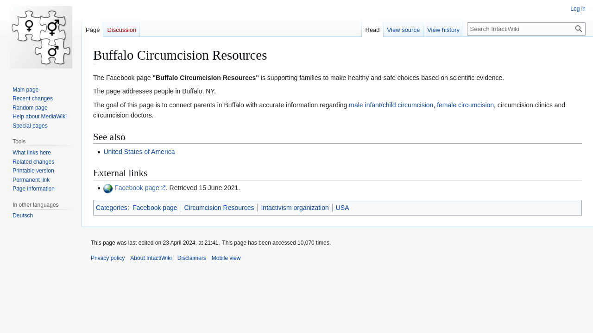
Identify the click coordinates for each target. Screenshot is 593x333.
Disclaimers (191, 258)
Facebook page (136, 187)
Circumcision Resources (219, 207)
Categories (111, 207)
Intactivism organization (294, 207)
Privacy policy (108, 258)
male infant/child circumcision (391, 105)
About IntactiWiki (150, 258)
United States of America (139, 151)
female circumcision (465, 105)
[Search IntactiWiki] (526, 29)
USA (342, 207)
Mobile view (226, 258)
